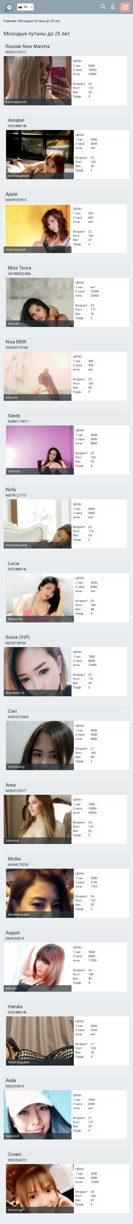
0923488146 (17, 126)
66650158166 (16, 643)
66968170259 (18, 865)
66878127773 (16, 495)
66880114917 (18, 421)
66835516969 (18, 717)
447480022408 (19, 274)
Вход (113, 6)
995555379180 (17, 348)
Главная (10, 21)
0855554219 (15, 938)
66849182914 (16, 200)
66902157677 (16, 52)
